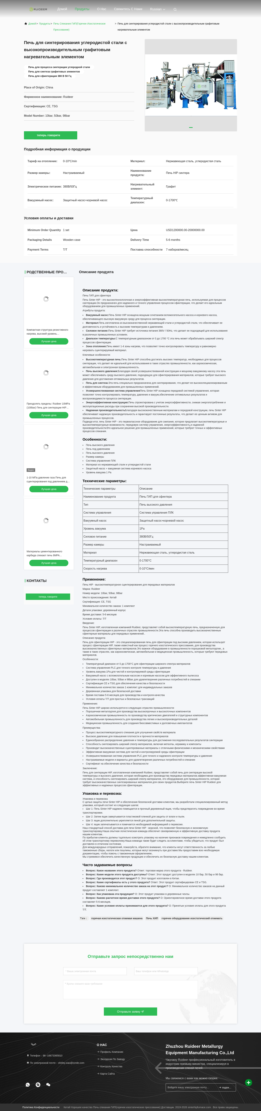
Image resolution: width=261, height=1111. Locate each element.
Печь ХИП (152, 918)
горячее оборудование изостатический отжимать (192, 918)
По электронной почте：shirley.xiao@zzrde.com (55, 1062)
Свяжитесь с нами (128, 9)
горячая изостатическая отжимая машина (117, 918)
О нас (101, 9)
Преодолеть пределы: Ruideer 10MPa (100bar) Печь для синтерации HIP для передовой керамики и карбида (48, 407)
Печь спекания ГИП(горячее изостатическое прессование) (79, 26)
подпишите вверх (226, 1087)
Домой (62, 9)
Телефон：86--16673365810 (44, 1055)
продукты (44, 23)
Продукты (82, 9)
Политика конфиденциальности (40, 1107)
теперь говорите (50, 135)
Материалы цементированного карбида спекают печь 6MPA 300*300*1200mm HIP (44, 555)
